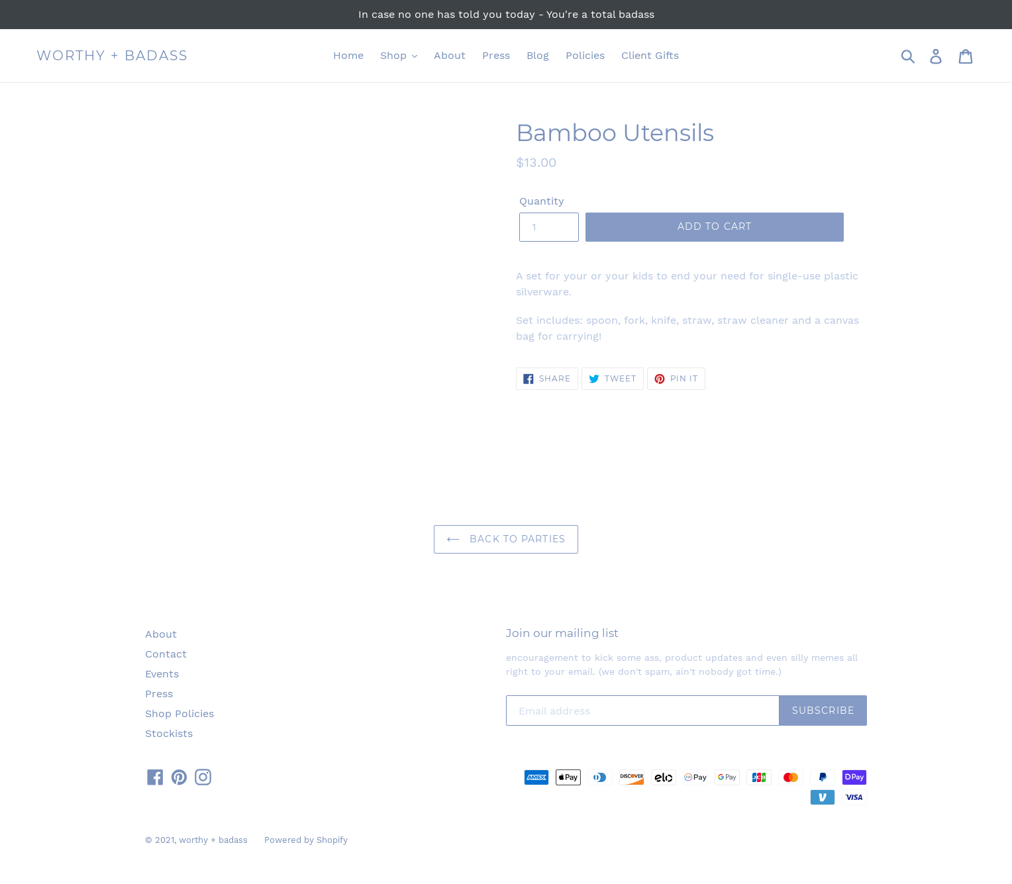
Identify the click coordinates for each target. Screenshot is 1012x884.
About (161, 634)
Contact (166, 654)
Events (162, 673)
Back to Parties (506, 539)
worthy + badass (112, 56)
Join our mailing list (562, 633)
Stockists (169, 733)
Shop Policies (179, 713)
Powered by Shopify (306, 840)
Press (159, 693)
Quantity (541, 201)
